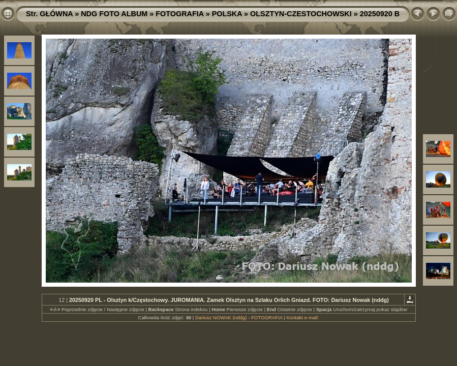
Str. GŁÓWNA (49, 14)
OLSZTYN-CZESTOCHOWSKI (301, 14)
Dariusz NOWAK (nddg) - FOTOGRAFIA (239, 317)
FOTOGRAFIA (179, 14)
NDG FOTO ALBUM (114, 14)
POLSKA (227, 14)
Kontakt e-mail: (302, 317)
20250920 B (380, 14)
